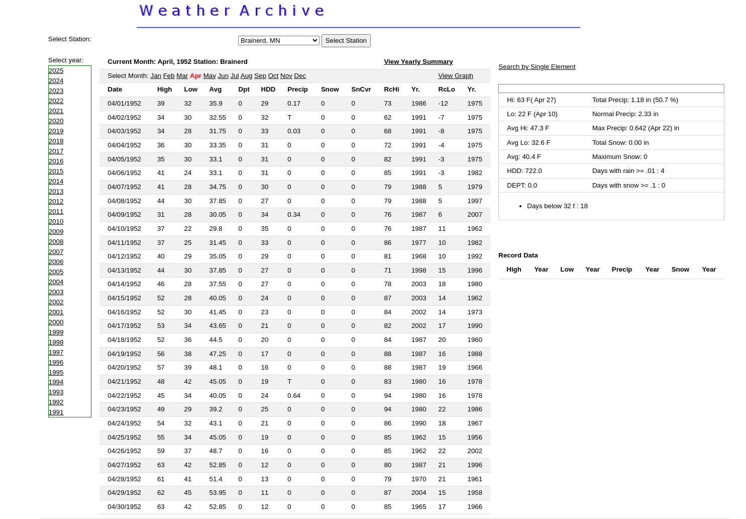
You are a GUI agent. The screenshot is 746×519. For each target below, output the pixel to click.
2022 (56, 101)
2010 (56, 221)
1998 (56, 342)
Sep (260, 75)
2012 (56, 201)
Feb (169, 75)
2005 (56, 272)
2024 (56, 80)
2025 (56, 70)
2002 (56, 302)
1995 (56, 372)
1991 (56, 412)
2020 (56, 121)
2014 (56, 181)
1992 (56, 402)
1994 (56, 382)
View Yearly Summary (418, 61)
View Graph (456, 75)
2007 (56, 251)
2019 (56, 131)
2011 (56, 211)
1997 (56, 352)
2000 (56, 322)
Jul (235, 75)
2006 (56, 262)
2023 (56, 91)
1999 (56, 332)
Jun (223, 75)
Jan (155, 75)
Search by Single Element (536, 66)
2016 (56, 161)
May (209, 75)
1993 (56, 392)
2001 (56, 312)
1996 (56, 362)
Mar (182, 75)
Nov (286, 75)
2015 (56, 171)
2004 (56, 282)
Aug (247, 75)
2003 (56, 292)
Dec (300, 75)
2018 (56, 141)
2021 (56, 111)
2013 (56, 191)
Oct (273, 75)
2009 (56, 231)
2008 (56, 241)
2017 (56, 151)
